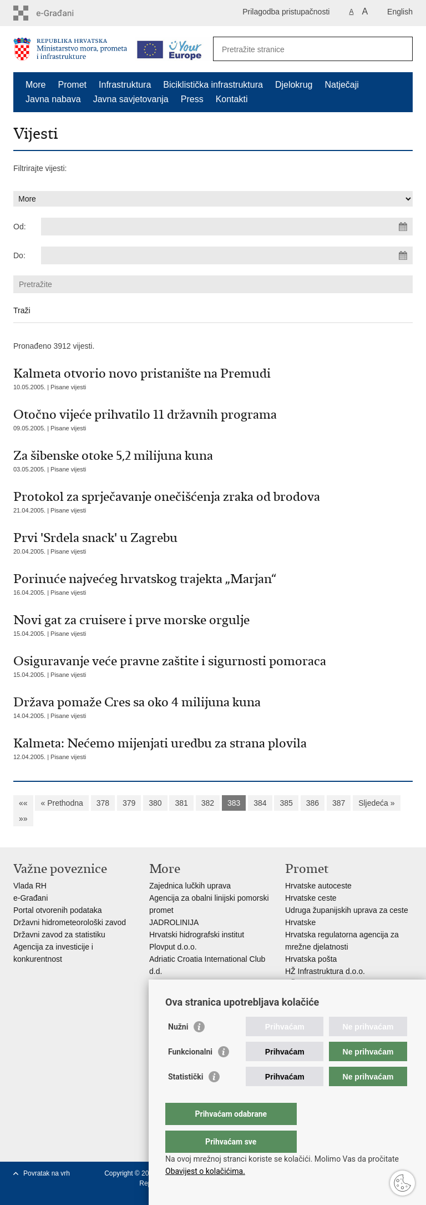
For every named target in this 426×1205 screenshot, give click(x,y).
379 (129, 803)
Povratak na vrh (46, 1173)
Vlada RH (30, 885)
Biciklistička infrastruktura (213, 84)
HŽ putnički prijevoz (319, 983)
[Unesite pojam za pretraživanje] (301, 49)
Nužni (178, 1049)
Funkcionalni (190, 1074)
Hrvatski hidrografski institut (196, 934)
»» (23, 818)
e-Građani (30, 897)
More (35, 84)
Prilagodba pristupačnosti (285, 11)
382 (207, 803)
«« (23, 803)
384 (259, 803)
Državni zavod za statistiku (59, 934)
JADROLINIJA (174, 922)
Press (192, 99)
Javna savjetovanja (131, 99)
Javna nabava (53, 99)
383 (233, 803)
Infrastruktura (125, 84)
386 (312, 803)
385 (286, 803)
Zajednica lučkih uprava (190, 885)
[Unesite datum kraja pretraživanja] (227, 255)
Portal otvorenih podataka (57, 910)
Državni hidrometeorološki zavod (69, 922)
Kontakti (232, 99)
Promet (72, 84)
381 (181, 803)
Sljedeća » (376, 803)
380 (155, 803)
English (400, 11)
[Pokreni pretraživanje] (399, 49)
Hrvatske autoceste (318, 885)
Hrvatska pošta (311, 959)
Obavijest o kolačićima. (205, 1171)
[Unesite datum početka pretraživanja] (227, 226)
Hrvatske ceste (311, 897)
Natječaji (342, 84)
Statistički (185, 1098)
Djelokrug (294, 84)
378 (103, 803)
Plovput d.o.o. (173, 946)
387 (338, 803)
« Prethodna (61, 803)
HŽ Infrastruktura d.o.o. (325, 971)
